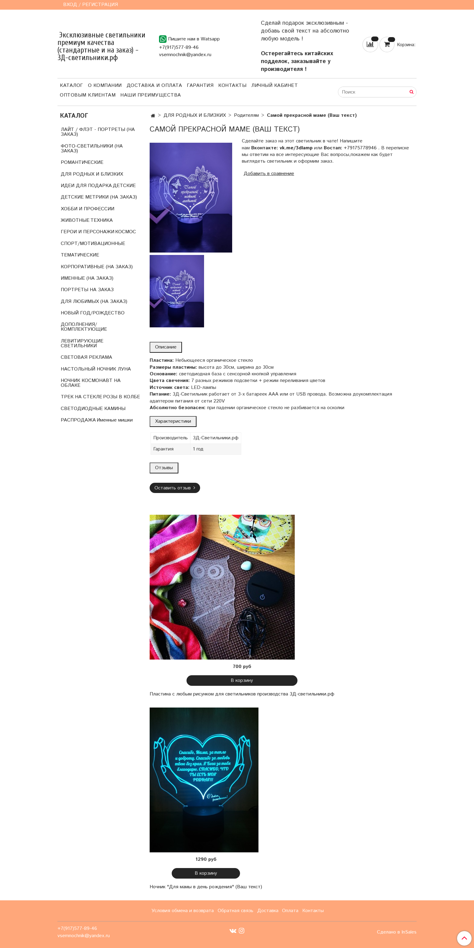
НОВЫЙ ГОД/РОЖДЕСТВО (93, 313)
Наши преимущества (150, 95)
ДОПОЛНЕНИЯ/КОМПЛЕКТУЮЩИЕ (84, 327)
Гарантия (200, 85)
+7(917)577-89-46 (179, 47)
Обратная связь (235, 910)
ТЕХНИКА (101, 220)
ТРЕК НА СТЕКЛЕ (81, 396)
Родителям (246, 115)
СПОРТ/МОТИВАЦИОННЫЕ (93, 243)
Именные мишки (115, 420)
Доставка (267, 910)
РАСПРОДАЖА (78, 420)
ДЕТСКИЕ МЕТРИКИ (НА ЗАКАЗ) (99, 197)
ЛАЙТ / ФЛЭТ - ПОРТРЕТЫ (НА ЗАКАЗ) (98, 132)
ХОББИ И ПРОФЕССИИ (87, 208)
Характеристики (173, 421)
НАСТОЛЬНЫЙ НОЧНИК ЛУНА (96, 369)
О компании (105, 85)
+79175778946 (360, 148)
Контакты (232, 85)
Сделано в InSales (397, 932)
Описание (166, 347)
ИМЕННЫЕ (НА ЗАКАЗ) (87, 278)
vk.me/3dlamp (296, 148)
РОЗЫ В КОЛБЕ (121, 396)
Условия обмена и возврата (182, 910)
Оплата (290, 910)
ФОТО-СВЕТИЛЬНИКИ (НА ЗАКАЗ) (92, 148)
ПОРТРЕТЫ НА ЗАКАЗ (87, 289)
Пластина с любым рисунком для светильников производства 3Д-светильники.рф (242, 694)
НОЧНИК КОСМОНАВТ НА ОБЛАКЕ (91, 383)
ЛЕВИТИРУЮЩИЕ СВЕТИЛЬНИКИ (82, 343)
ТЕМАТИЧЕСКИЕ (80, 255)
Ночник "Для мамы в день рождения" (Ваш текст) (206, 886)
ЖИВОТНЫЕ (75, 220)
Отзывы (164, 467)
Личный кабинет (274, 85)
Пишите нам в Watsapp (189, 39)
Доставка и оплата (154, 85)
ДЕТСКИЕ (124, 185)
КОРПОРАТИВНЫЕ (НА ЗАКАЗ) (97, 266)
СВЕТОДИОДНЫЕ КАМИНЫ (93, 408)
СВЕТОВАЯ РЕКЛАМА (86, 357)
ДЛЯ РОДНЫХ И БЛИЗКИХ (195, 115)
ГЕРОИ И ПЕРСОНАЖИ (87, 231)
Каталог (71, 85)
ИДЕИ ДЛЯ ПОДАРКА (86, 185)
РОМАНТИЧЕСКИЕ (82, 162)
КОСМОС (125, 231)
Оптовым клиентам (87, 95)
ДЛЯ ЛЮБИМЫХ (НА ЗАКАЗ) (94, 301)
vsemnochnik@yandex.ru (185, 54)
